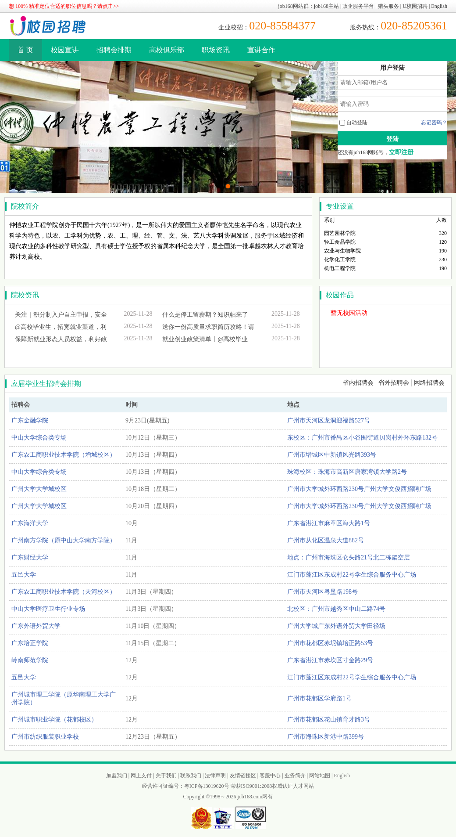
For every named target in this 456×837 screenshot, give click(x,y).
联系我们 (190, 775)
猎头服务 (388, 6)
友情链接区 (243, 775)
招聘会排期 (114, 50)
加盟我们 (116, 775)
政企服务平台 (358, 6)
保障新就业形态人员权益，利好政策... (61, 341)
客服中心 (270, 775)
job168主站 (326, 6)
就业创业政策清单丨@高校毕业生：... (205, 341)
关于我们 (166, 775)
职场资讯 (216, 50)
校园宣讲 (65, 50)
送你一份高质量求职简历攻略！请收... (208, 328)
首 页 (25, 50)
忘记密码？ (434, 122)
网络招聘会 (429, 382)
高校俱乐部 (166, 50)
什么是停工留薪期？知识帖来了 (205, 314)
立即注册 (401, 152)
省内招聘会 (358, 382)
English (439, 6)
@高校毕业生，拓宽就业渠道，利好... (61, 328)
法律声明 (215, 775)
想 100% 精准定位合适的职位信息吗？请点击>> (64, 6)
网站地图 (319, 775)
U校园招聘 (415, 6)
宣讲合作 (261, 50)
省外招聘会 (393, 382)
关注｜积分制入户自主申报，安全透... (61, 316)
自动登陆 (353, 122)
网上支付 (141, 775)
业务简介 (295, 775)
